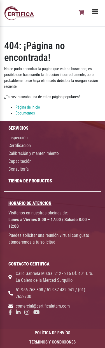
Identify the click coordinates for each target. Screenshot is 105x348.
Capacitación (20, 161)
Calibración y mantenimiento (33, 153)
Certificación (19, 145)
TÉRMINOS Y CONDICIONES (52, 342)
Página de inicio (27, 107)
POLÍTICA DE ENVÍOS (52, 332)
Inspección (18, 137)
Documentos (25, 113)
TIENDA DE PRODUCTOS (30, 181)
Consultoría (18, 169)
